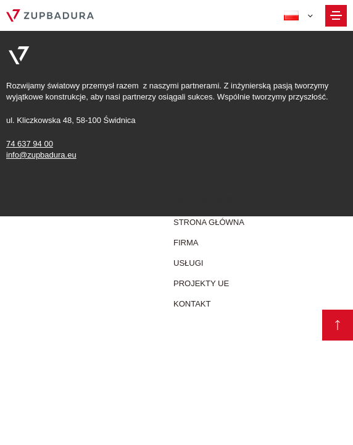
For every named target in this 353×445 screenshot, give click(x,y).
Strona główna (208, 222)
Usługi (188, 263)
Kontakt (191, 303)
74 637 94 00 (29, 143)
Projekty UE (201, 283)
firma (185, 242)
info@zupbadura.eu (41, 154)
